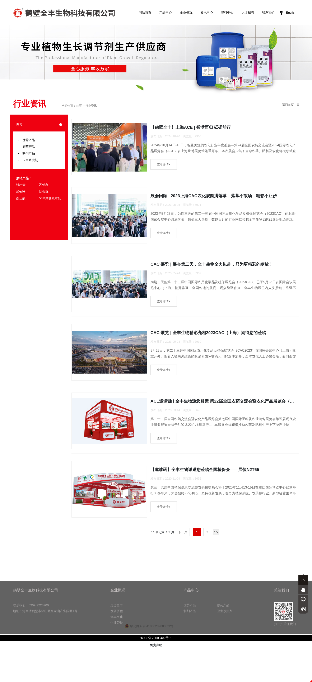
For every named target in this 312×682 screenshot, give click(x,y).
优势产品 (27, 140)
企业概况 (186, 12)
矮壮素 (20, 185)
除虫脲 (43, 191)
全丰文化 (116, 671)
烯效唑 (20, 191)
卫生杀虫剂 (28, 160)
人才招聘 (248, 12)
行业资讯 (91, 105)
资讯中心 (206, 12)
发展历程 (116, 665)
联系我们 (268, 12)
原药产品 (27, 146)
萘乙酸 (20, 198)
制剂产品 (27, 153)
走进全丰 (116, 659)
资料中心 (227, 12)
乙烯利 (43, 185)
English (289, 13)
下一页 (182, 565)
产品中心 (165, 12)
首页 (79, 105)
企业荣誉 (116, 676)
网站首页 (145, 12)
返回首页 (290, 104)
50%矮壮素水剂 (50, 198)
